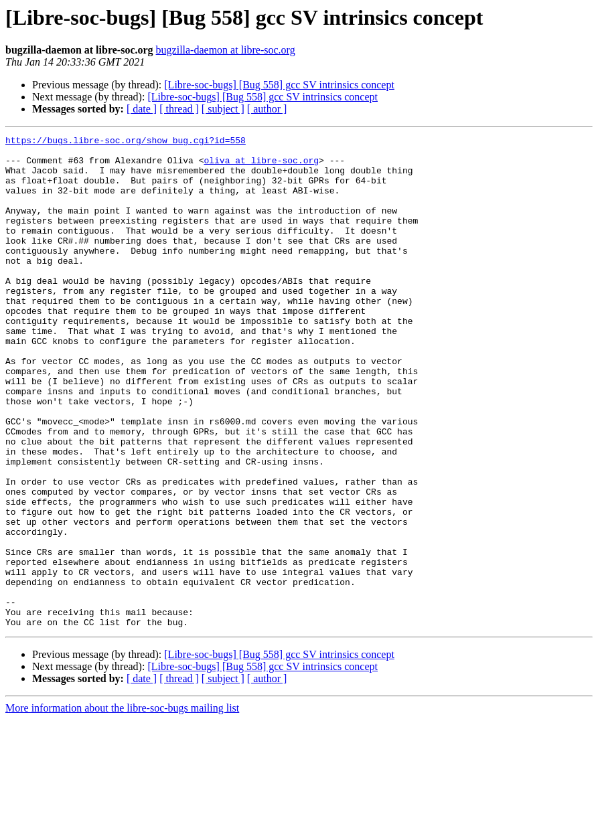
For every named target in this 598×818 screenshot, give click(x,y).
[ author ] (267, 108)
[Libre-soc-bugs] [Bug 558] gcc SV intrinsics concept (279, 84)
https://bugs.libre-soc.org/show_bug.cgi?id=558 (125, 142)
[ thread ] (179, 108)
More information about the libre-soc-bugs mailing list (122, 806)
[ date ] (142, 108)
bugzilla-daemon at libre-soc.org (225, 50)
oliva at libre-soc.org (261, 166)
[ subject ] (223, 108)
